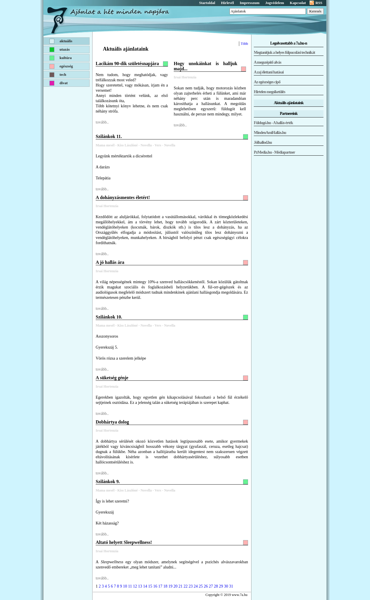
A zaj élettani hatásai (269, 72)
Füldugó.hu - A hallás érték (273, 123)
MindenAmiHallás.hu (270, 132)
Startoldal (207, 3)
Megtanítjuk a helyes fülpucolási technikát (284, 52)
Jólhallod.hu (263, 142)
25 (201, 586)
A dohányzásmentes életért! (123, 197)
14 (145, 586)
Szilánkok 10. (109, 316)
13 (140, 586)
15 (150, 586)
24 (196, 586)
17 (160, 586)
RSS (318, 3)
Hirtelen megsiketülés (269, 92)
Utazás (65, 49)
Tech (63, 74)
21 (180, 586)
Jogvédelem (274, 3)
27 (211, 586)
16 (155, 586)
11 (130, 586)
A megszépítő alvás (267, 62)
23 (190, 586)
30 (226, 586)
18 (165, 586)
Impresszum (249, 3)
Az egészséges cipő (267, 82)
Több (244, 44)
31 (231, 586)
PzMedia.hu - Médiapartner (274, 152)
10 (125, 586)
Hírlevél (227, 3)
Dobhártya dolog (112, 421)
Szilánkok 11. (109, 136)
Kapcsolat (298, 3)
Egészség (66, 66)
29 (221, 586)
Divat (64, 83)
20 (175, 586)
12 (135, 586)
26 (206, 586)
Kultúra (66, 58)
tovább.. (102, 122)
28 (216, 586)
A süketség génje (112, 377)
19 (170, 586)
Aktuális (66, 41)
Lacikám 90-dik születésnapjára (127, 63)
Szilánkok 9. (108, 481)
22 (186, 586)
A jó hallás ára (110, 262)
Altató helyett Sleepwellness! (124, 542)
